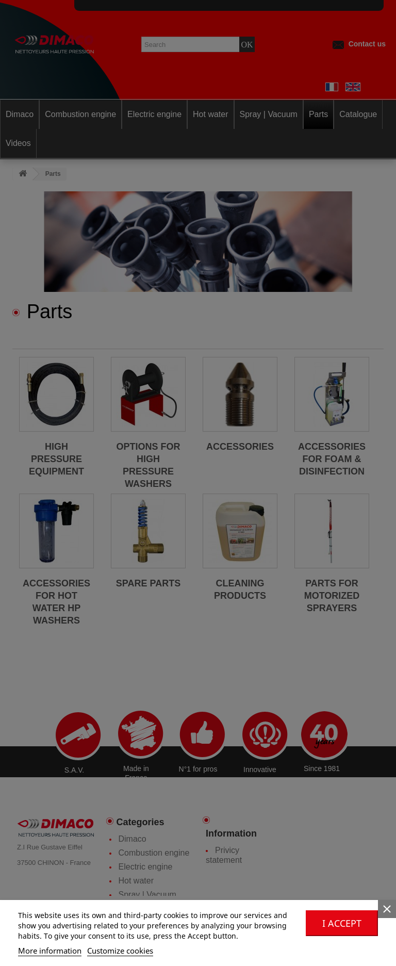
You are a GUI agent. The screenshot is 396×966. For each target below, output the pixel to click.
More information (49, 950)
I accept (341, 923)
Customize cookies (120, 950)
